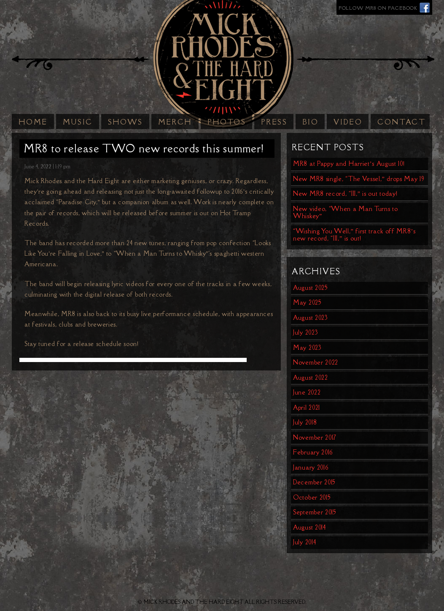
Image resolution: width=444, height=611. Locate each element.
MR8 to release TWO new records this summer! (144, 148)
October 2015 (312, 497)
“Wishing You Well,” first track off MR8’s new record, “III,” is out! (354, 235)
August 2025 (310, 288)
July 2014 (304, 542)
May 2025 (307, 302)
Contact (401, 122)
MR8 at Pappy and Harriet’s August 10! (349, 164)
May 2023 (307, 347)
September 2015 (314, 512)
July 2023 (305, 332)
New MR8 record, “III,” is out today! (345, 193)
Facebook (425, 7)
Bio (310, 122)
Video (348, 122)
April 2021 (306, 407)
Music (78, 122)
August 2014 (309, 527)
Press (274, 122)
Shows (125, 122)
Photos (226, 122)
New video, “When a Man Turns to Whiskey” (345, 212)
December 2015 (314, 482)
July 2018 (305, 422)
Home (33, 122)
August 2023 (310, 318)
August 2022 (310, 377)
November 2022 (315, 362)
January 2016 (310, 467)
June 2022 (306, 392)
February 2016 (313, 452)
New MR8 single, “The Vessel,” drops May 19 (359, 179)
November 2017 (314, 437)
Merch (175, 122)
